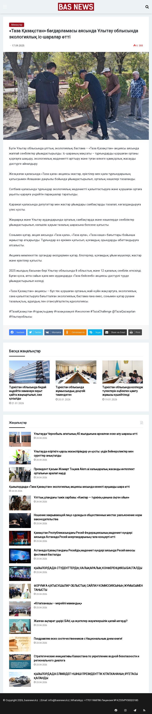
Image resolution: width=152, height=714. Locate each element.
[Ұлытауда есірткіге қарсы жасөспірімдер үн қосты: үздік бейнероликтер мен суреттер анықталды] (20, 456)
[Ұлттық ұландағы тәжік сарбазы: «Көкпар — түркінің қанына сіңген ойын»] (20, 502)
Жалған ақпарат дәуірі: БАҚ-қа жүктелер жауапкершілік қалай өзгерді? (80, 621)
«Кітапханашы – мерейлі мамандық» (58, 603)
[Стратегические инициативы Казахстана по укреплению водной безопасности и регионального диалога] (20, 661)
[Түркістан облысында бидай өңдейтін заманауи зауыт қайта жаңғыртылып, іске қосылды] (29, 371)
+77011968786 (92, 700)
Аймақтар (16, 24)
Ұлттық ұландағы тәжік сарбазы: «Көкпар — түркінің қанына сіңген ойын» (82, 497)
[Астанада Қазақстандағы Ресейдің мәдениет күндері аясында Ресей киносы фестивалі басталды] (20, 555)
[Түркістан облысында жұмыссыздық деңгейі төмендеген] (76, 371)
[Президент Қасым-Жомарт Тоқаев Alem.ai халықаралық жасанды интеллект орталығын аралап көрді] (20, 474)
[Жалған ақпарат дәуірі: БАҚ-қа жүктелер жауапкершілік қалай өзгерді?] (20, 626)
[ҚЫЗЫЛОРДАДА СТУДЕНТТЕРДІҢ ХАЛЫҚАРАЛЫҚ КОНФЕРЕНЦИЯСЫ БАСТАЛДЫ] (20, 573)
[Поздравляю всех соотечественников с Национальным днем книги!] (20, 644)
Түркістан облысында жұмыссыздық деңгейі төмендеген (70, 391)
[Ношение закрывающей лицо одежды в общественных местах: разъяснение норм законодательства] (20, 520)
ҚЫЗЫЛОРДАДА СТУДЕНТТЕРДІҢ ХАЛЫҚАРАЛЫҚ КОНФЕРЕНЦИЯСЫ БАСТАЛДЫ (88, 568)
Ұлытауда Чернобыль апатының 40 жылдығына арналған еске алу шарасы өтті (85, 433)
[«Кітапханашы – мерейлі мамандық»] (20, 608)
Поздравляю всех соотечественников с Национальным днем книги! (78, 638)
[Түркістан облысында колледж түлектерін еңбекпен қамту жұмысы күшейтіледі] (122, 371)
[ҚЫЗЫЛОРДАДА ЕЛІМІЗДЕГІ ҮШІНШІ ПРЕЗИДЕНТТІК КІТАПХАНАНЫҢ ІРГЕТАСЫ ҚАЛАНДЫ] (20, 679)
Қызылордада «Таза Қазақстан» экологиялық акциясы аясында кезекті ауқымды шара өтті (69, 486)
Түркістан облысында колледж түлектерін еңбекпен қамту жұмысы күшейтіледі (122, 391)
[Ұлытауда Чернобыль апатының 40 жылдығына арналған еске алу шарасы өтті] (20, 439)
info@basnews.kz (58, 700)
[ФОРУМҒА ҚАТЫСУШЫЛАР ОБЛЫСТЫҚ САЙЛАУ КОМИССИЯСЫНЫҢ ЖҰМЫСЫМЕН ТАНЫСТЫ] (20, 591)
